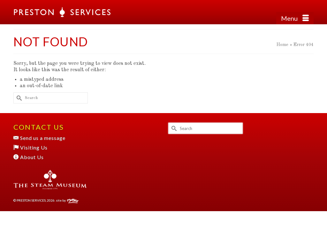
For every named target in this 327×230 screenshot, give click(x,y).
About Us (28, 157)
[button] (309, 12)
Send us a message (39, 138)
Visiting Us (30, 147)
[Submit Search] (18, 97)
